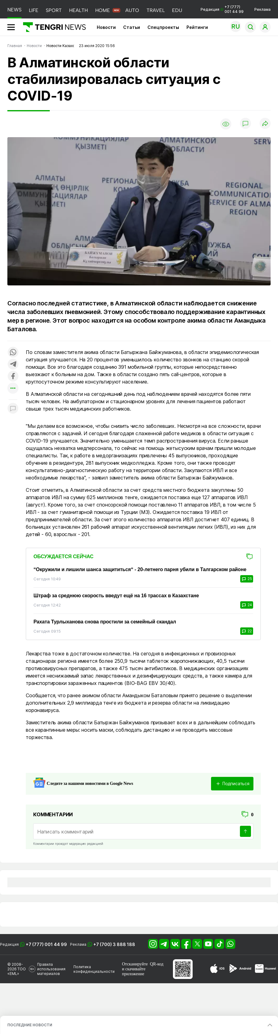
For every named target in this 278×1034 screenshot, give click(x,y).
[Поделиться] (265, 124)
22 (246, 631)
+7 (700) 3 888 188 (114, 944)
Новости (106, 27)
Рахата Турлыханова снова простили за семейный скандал (104, 621)
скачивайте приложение (133, 971)
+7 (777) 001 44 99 (46, 944)
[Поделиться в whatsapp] (12, 353)
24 (246, 605)
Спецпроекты (163, 27)
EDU (177, 10)
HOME (102, 10)
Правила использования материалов (51, 969)
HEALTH (78, 10)
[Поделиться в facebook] (12, 377)
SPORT (54, 10)
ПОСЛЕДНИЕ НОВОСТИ (29, 1025)
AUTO (132, 10)
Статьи (131, 27)
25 (246, 578)
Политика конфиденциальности (94, 969)
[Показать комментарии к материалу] (12, 409)
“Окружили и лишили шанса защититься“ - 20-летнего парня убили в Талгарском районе (139, 569)
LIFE (33, 10)
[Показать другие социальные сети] (12, 389)
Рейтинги (197, 27)
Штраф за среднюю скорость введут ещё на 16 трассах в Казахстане (116, 595)
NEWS (14, 10)
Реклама (262, 9)
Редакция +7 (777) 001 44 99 (222, 9)
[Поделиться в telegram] (12, 365)
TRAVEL (156, 10)
